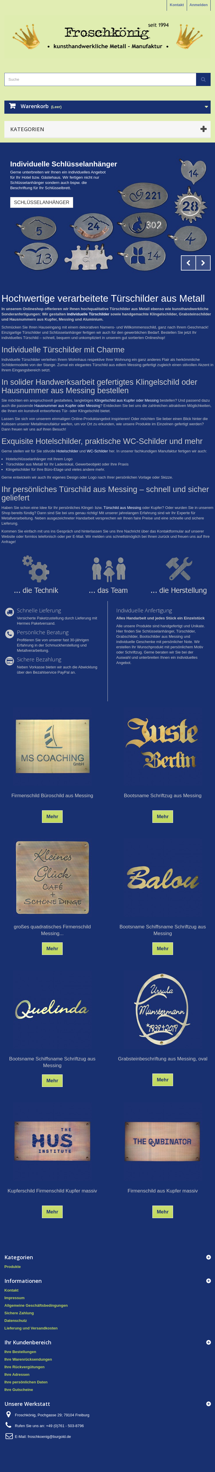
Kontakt (177, 5)
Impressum (14, 1298)
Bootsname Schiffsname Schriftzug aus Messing (162, 930)
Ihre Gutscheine (18, 1389)
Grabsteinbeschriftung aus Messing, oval (162, 1059)
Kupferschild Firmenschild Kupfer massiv (52, 1191)
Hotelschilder (67, 451)
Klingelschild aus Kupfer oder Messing (126, 400)
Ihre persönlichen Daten (25, 1382)
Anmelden (198, 5)
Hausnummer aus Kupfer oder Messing (67, 405)
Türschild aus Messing (122, 507)
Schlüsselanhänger (41, 202)
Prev (188, 262)
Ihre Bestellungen (20, 1352)
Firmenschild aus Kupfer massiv (163, 1191)
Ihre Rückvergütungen (24, 1367)
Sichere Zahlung (19, 1313)
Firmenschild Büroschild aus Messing (52, 795)
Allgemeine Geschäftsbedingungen (36, 1305)
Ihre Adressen (16, 1374)
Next (203, 262)
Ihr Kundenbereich (27, 1342)
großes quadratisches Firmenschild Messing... (52, 930)
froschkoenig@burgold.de (49, 1436)
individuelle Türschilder (88, 314)
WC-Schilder (97, 451)
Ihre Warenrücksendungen (28, 1359)
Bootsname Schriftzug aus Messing (162, 795)
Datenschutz (15, 1320)
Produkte (12, 1266)
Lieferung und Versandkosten (31, 1328)
